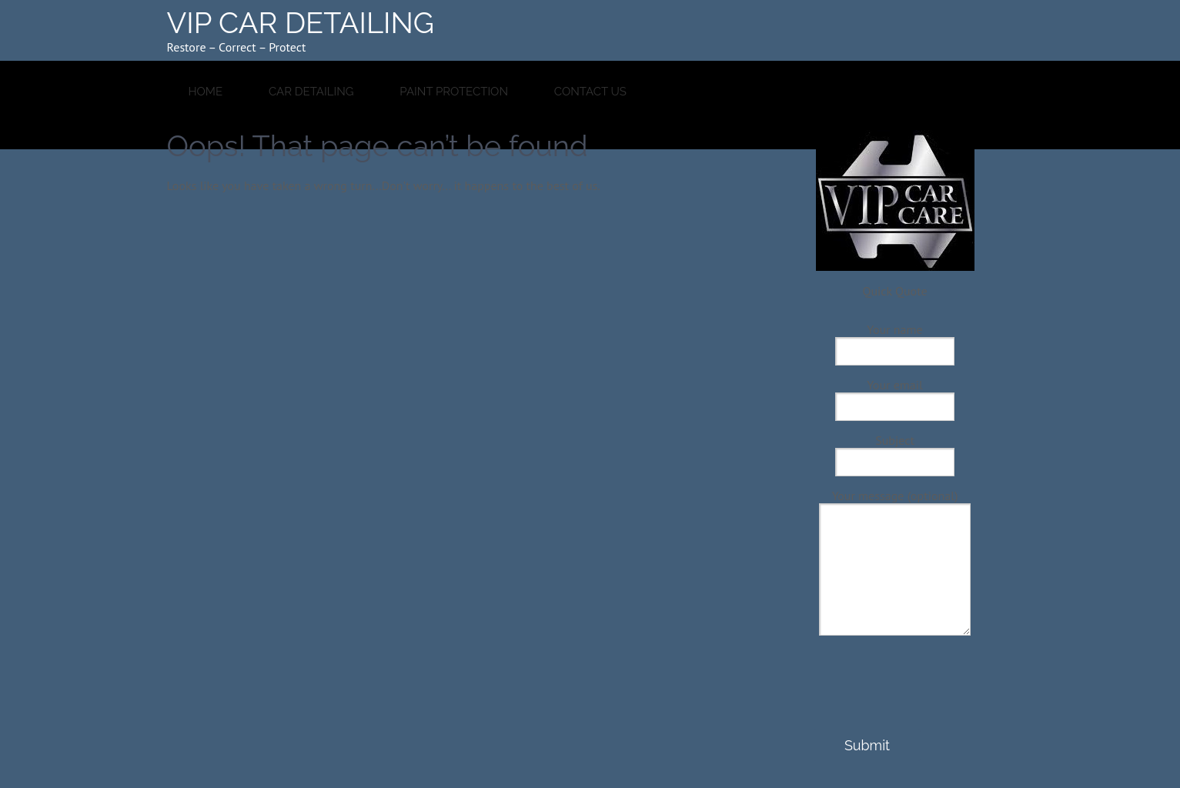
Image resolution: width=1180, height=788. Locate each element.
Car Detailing (311, 91)
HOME (206, 91)
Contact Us (590, 91)
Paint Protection (453, 91)
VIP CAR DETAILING (301, 22)
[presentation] (894, 699)
